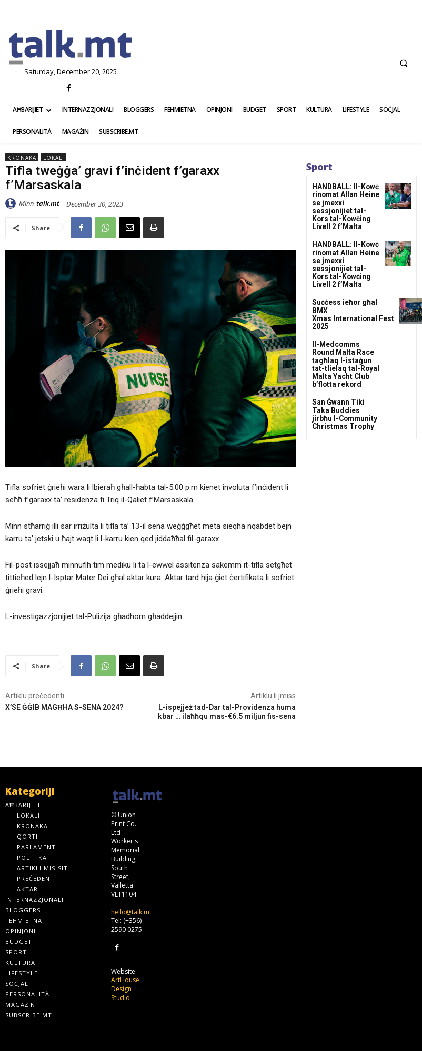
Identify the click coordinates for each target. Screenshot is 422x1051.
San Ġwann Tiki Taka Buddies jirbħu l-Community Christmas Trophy (345, 373)
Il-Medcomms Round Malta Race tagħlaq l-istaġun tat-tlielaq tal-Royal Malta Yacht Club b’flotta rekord (345, 331)
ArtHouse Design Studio (125, 988)
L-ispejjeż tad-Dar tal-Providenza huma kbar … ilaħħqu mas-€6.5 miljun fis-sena (227, 711)
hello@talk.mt (131, 912)
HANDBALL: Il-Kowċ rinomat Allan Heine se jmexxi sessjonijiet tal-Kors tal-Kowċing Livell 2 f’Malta (345, 201)
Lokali (53, 157)
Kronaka (21, 157)
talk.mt (47, 203)
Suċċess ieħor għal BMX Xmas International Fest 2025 (348, 289)
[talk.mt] (70, 47)
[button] (403, 63)
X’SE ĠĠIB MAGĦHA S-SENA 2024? (64, 707)
